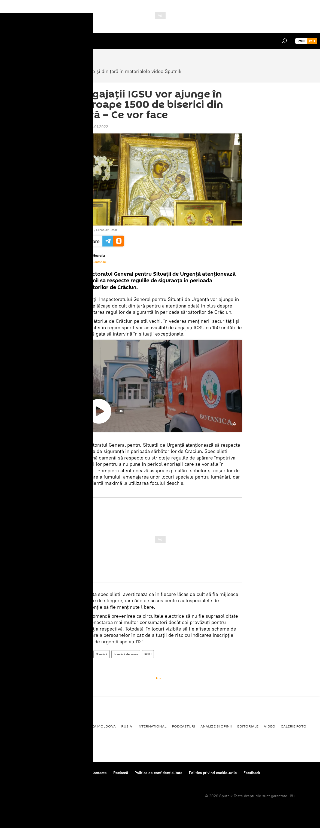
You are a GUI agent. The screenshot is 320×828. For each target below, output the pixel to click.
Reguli (79, 772)
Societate (36, 726)
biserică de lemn (126, 654)
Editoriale (247, 726)
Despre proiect (19, 772)
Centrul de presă (52, 772)
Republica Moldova (96, 726)
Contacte (99, 772)
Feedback (251, 772)
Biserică (101, 654)
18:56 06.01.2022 (93, 126)
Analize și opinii (216, 726)
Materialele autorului (92, 262)
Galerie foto (293, 726)
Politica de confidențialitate (158, 772)
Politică (14, 726)
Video (85, 654)
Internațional (152, 726)
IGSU (147, 654)
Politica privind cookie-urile (213, 772)
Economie (61, 726)
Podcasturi (183, 726)
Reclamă (120, 772)
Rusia (126, 726)
